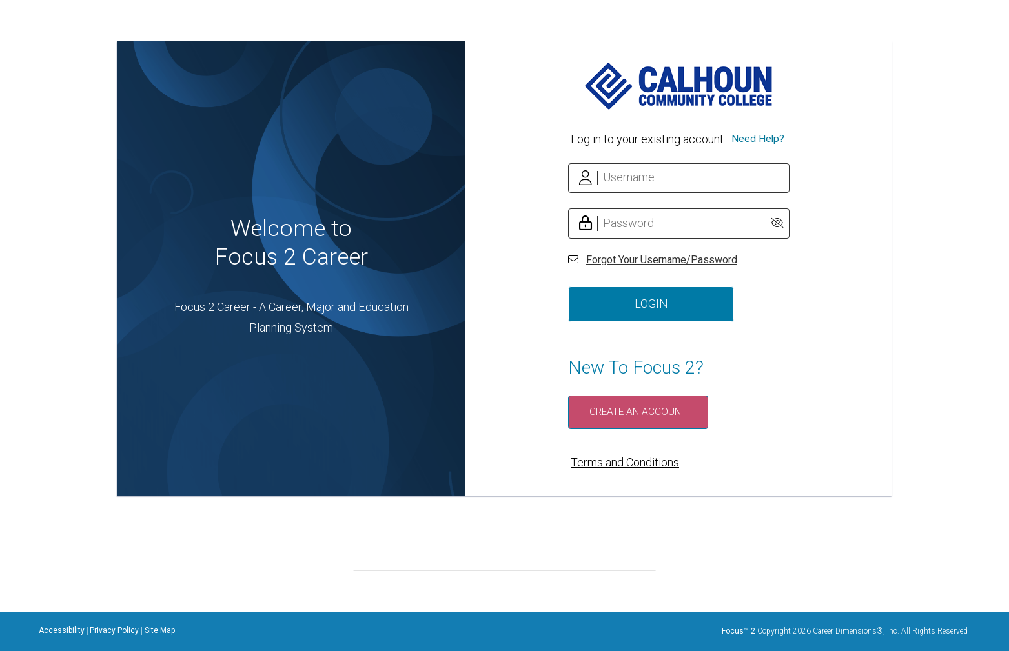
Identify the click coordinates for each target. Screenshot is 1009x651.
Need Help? (757, 139)
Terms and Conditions (625, 462)
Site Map (160, 630)
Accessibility (62, 630)
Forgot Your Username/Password (661, 260)
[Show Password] (777, 223)
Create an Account (638, 411)
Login (651, 303)
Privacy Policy (114, 630)
